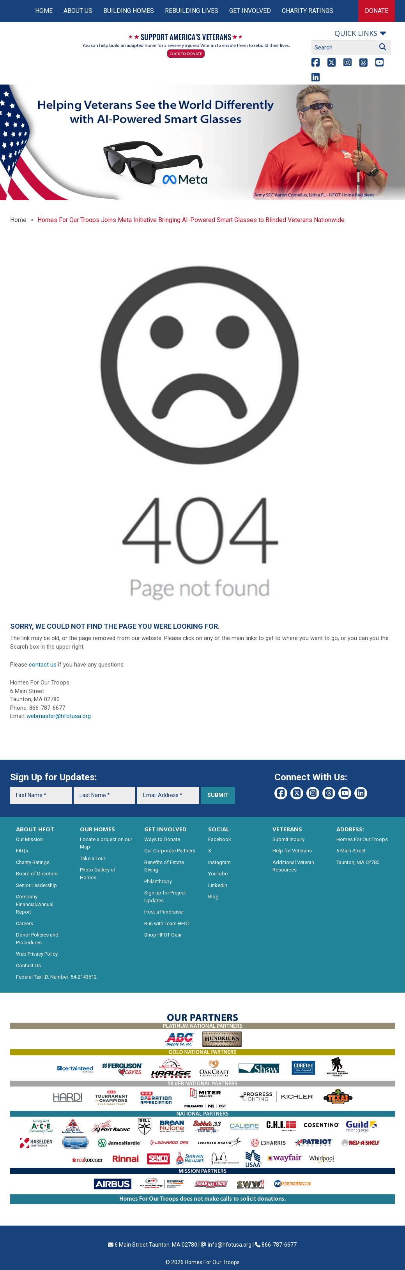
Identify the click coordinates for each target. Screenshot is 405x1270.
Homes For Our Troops (362, 839)
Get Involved (250, 10)
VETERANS (287, 829)
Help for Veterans (292, 851)
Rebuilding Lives (191, 10)
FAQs (22, 851)
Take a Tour (92, 858)
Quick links (355, 33)
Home (44, 10)
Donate (376, 10)
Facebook (219, 839)
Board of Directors (37, 874)
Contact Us (28, 965)
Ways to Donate (162, 839)
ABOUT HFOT (35, 829)
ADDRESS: (350, 829)
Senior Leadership (36, 885)
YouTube (218, 874)
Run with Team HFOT (167, 923)
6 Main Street (351, 851)
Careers (24, 923)
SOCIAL (218, 829)
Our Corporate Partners (169, 851)
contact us (43, 664)
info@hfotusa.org (229, 1245)
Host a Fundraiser (164, 912)
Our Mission (29, 839)
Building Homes (128, 10)
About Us (78, 10)
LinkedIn (217, 885)
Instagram (219, 862)
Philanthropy (158, 881)
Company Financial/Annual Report (34, 904)
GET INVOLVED (165, 829)
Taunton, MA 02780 (357, 862)
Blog (213, 897)
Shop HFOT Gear (163, 935)
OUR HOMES (97, 829)
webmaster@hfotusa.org (59, 716)
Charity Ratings (307, 10)
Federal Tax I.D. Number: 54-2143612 (56, 977)
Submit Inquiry (288, 839)
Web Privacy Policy (37, 954)
